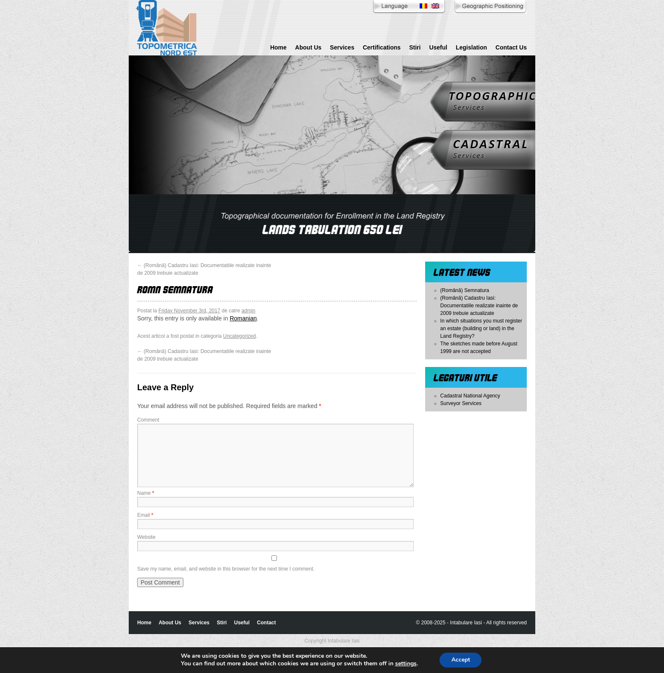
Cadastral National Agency (470, 396)
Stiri (415, 47)
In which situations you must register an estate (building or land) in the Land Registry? (481, 328)
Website (146, 537)
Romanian (243, 318)
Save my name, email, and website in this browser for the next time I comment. (226, 569)
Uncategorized (239, 336)
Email (145, 515)
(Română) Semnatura (464, 290)
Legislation (471, 47)
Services (342, 47)
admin (248, 311)
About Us (308, 47)
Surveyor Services (460, 403)
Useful (438, 47)
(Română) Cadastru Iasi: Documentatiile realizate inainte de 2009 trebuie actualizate (479, 305)
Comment (148, 420)
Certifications (382, 47)
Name (145, 493)
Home (278, 47)
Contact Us (511, 47)
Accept (460, 660)
